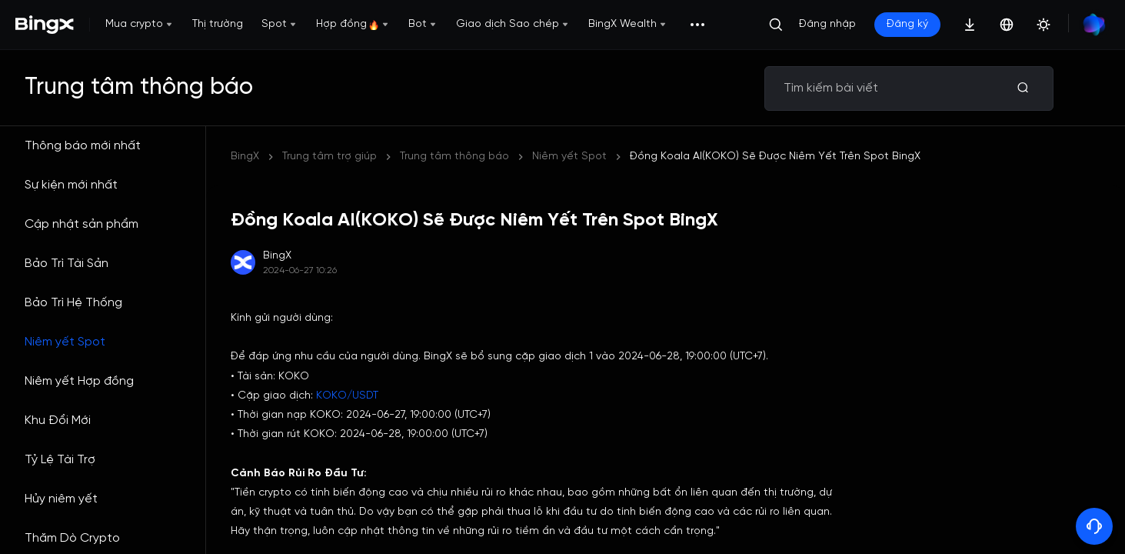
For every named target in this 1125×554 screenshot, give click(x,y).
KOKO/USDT (347, 396)
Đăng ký (907, 24)
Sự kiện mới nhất (71, 185)
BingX (245, 156)
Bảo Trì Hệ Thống (73, 302)
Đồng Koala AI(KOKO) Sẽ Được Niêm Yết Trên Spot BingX (775, 156)
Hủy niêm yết (61, 499)
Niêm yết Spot (65, 342)
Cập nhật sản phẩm (81, 224)
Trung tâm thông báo (454, 156)
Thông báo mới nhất (83, 145)
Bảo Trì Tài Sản (66, 263)
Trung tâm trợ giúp (329, 156)
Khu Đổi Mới (58, 420)
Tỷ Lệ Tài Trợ (60, 459)
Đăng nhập (827, 24)
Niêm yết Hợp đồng (79, 381)
